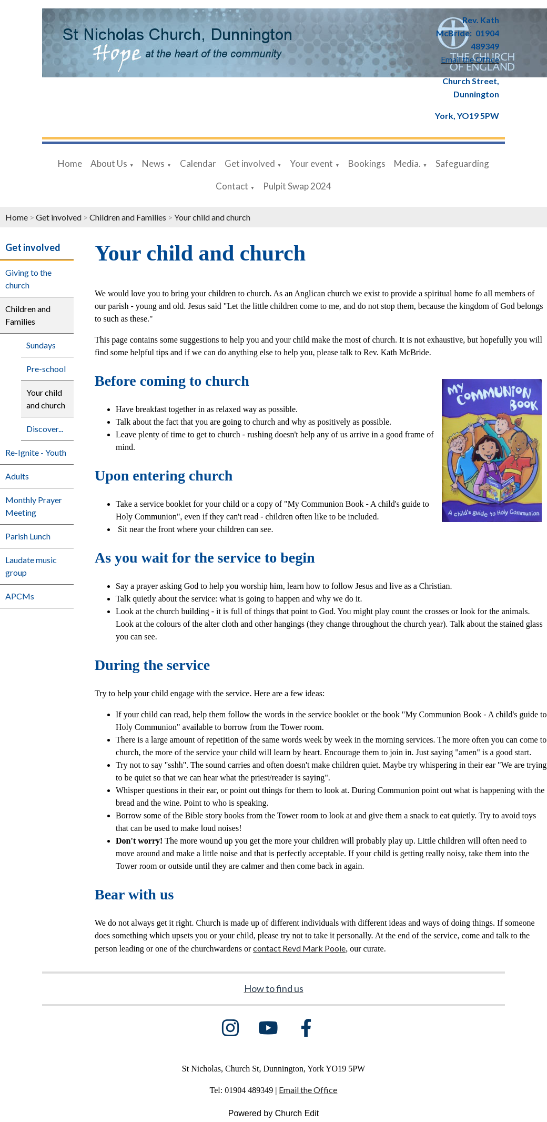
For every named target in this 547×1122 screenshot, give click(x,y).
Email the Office (308, 1090)
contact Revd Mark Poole (299, 948)
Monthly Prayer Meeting (33, 506)
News (153, 163)
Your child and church (212, 217)
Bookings (367, 163)
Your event (311, 163)
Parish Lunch (27, 536)
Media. (407, 163)
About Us (108, 163)
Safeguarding (462, 163)
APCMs (19, 596)
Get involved (250, 163)
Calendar (198, 163)
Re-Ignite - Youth (35, 452)
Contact (232, 186)
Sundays (41, 345)
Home (70, 163)
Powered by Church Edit (273, 1113)
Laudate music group (31, 566)
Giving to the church (28, 278)
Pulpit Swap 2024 (297, 186)
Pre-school (46, 369)
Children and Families (127, 217)
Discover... (44, 429)
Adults (17, 476)
